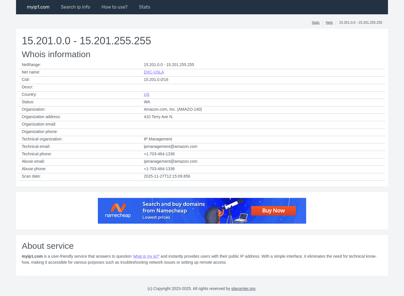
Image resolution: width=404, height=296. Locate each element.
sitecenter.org (243, 288)
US (146, 94)
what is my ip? (146, 256)
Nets (329, 23)
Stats (315, 23)
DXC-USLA (154, 72)
